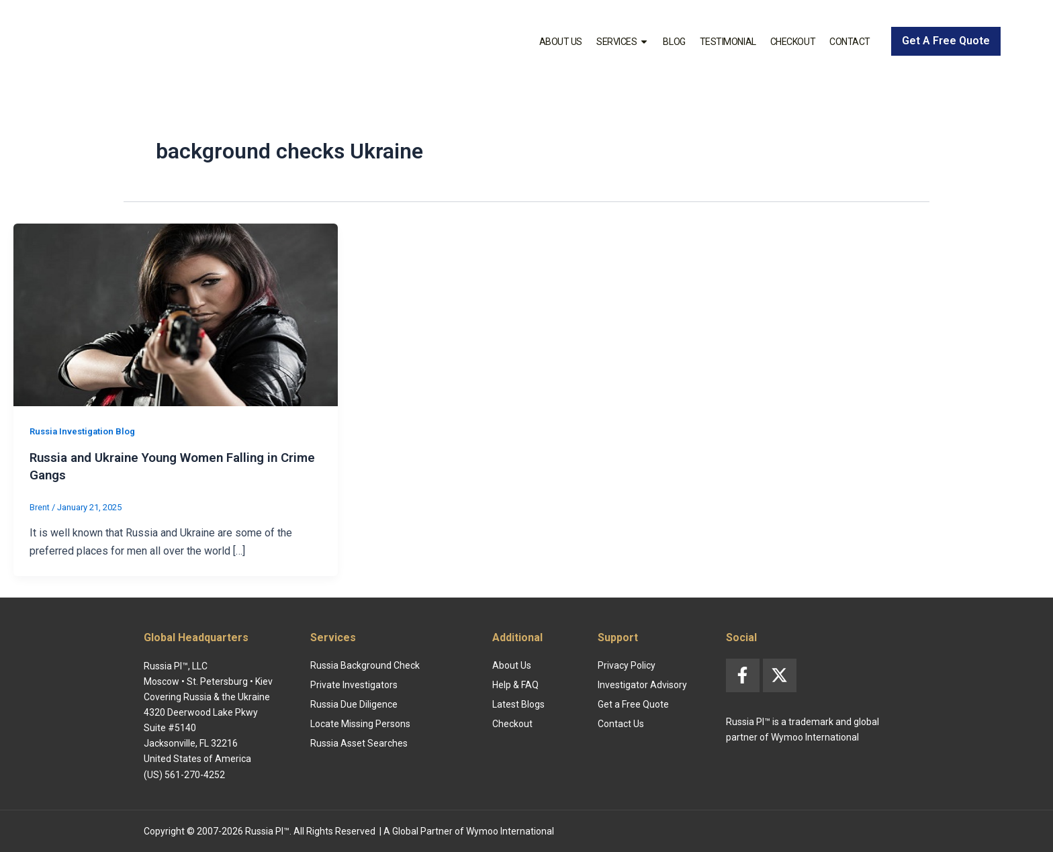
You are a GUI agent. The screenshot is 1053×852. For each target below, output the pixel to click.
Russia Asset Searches (359, 742)
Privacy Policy (626, 664)
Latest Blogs (518, 703)
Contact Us (621, 723)
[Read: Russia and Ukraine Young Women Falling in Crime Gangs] (175, 313)
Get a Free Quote (633, 703)
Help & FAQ (515, 684)
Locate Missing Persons (360, 723)
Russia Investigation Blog (86, 431)
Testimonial (728, 41)
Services (622, 41)
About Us (560, 41)
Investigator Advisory (642, 684)
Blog (674, 41)
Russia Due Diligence (354, 703)
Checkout (792, 41)
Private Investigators (354, 684)
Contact (849, 41)
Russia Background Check (365, 664)
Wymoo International (510, 830)
